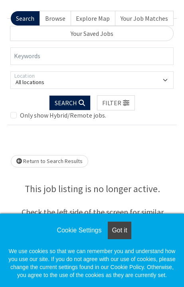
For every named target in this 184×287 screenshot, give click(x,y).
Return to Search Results (49, 161)
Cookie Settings (79, 230)
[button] (116, 102)
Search (25, 18)
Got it (119, 230)
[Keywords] (92, 56)
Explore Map (93, 18)
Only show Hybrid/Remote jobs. (63, 115)
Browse (55, 18)
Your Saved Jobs (92, 33)
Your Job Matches (144, 18)
